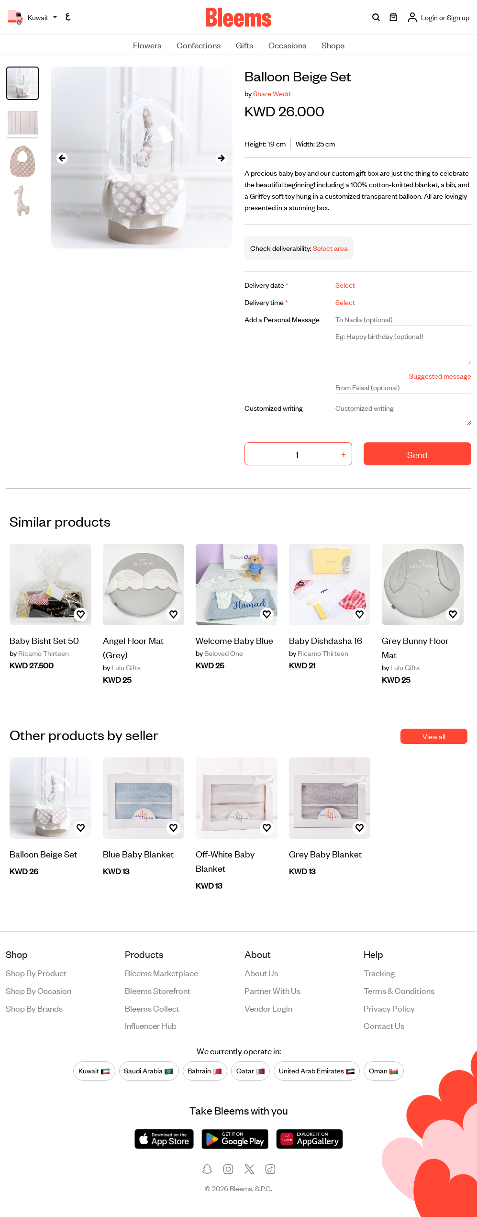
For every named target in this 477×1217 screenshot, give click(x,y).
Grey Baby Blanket (325, 853)
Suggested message (440, 376)
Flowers (147, 44)
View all (433, 736)
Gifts (244, 44)
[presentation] (62, 157)
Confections (199, 44)
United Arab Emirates (317, 1070)
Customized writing (273, 408)
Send (417, 454)
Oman (384, 1070)
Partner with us (272, 990)
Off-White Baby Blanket (225, 860)
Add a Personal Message (282, 319)
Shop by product (36, 972)
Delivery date (266, 285)
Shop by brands (34, 1008)
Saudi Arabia (149, 1070)
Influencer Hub (151, 1025)
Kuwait (94, 1070)
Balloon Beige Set (43, 853)
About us (261, 972)
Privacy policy (389, 1008)
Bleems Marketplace (161, 972)
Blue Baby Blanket (138, 853)
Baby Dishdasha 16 (325, 640)
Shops (333, 44)
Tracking (379, 972)
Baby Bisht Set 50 (44, 640)
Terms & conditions (399, 990)
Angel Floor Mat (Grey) (133, 647)
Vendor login (268, 1008)
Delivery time (266, 302)
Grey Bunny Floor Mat (415, 647)
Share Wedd (271, 93)
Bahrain (205, 1070)
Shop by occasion (38, 990)
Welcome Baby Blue (234, 640)
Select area (329, 248)
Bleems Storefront (157, 990)
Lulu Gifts (122, 667)
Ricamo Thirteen (39, 653)
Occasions (287, 44)
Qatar (250, 1070)
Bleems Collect (152, 1008)
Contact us (384, 1025)
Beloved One (219, 653)
